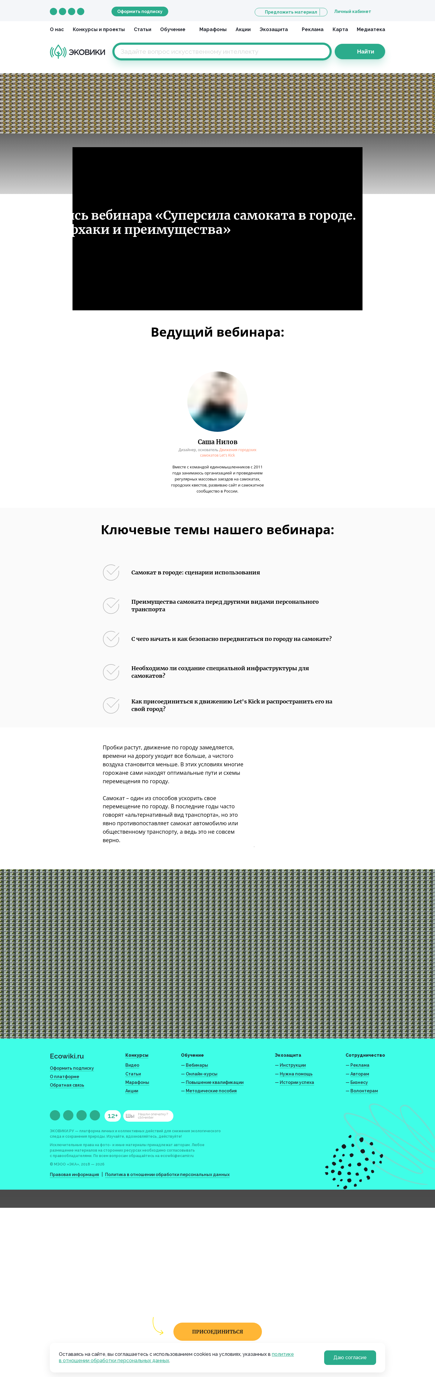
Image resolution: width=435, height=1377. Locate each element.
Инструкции (293, 1065)
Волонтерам (364, 1090)
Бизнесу (359, 1082)
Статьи (142, 29)
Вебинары (197, 1065)
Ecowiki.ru (67, 1056)
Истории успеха (297, 1082)
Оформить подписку (140, 11)
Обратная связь (67, 1085)
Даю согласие (350, 1357)
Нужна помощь (296, 1074)
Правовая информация (74, 1174)
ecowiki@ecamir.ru (177, 1156)
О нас (57, 29)
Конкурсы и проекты (99, 29)
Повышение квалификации (214, 1082)
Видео (132, 1065)
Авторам (359, 1074)
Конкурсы (136, 1055)
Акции (243, 29)
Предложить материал (291, 12)
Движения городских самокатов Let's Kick (228, 452)
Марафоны (213, 29)
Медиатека (371, 29)
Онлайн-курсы (202, 1074)
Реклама (313, 29)
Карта (340, 29)
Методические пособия (211, 1090)
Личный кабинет (352, 11)
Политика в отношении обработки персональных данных (167, 1174)
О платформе (64, 1076)
